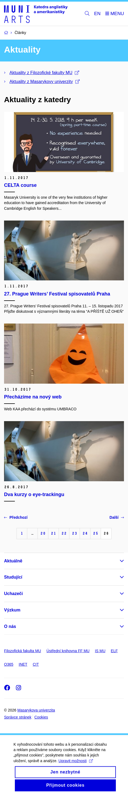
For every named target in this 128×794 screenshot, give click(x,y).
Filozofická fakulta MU (22, 651)
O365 (8, 664)
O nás (10, 626)
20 (43, 533)
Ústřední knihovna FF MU (68, 651)
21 (53, 533)
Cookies (41, 717)
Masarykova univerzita (36, 710)
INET (23, 664)
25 (95, 533)
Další (117, 517)
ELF (114, 651)
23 (74, 533)
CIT (36, 664)
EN (97, 13)
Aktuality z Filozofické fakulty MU (44, 72)
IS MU (100, 651)
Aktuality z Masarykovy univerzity (44, 81)
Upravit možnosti (76, 765)
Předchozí (16, 517)
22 (64, 533)
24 (85, 533)
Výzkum (12, 610)
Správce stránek (17, 717)
